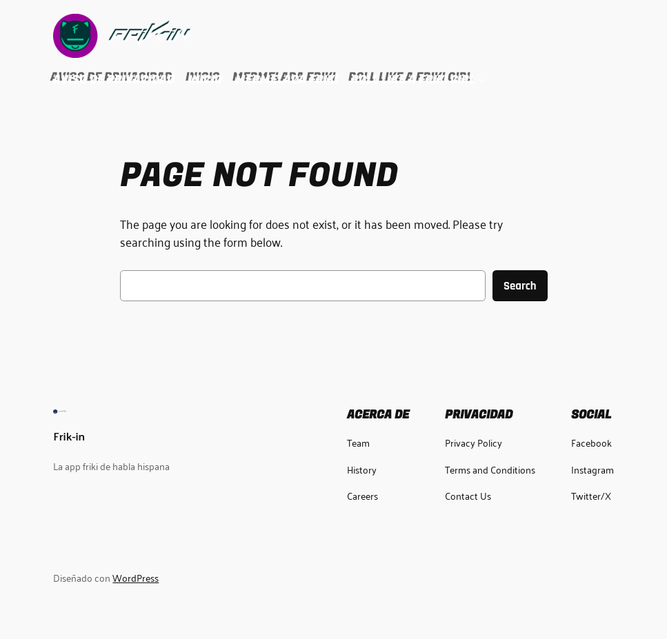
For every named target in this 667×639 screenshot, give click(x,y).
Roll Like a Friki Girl (413, 79)
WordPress (135, 577)
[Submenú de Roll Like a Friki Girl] (482, 80)
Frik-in (69, 435)
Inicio (205, 79)
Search (520, 286)
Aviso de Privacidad (114, 79)
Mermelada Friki (286, 79)
